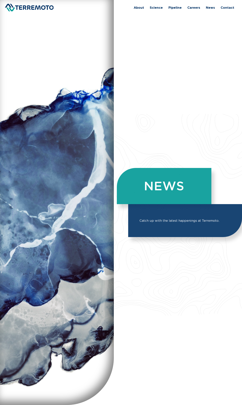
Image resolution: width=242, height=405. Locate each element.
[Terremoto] (29, 7)
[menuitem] (139, 7)
